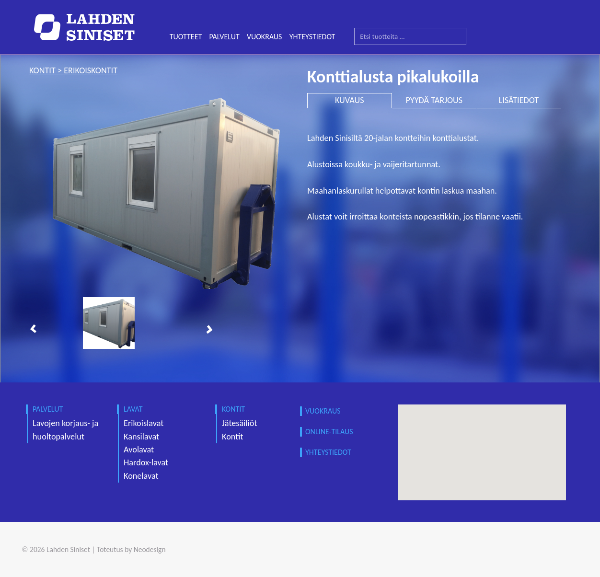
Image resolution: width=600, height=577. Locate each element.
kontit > (46, 70)
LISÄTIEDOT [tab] (519, 100)
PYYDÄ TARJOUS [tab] (434, 100)
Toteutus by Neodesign (131, 549)
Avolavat (139, 449)
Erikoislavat (143, 423)
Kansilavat (141, 436)
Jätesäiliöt (239, 423)
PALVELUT (224, 36)
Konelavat (141, 476)
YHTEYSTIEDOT (312, 36)
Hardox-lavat (146, 462)
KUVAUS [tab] (349, 100)
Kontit (232, 436)
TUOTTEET (186, 36)
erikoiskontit (90, 70)
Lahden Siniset (68, 549)
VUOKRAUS (264, 36)
